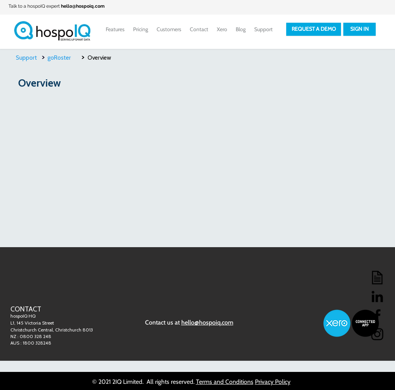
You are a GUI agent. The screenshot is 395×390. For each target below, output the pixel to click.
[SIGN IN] (359, 29)
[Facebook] (377, 315)
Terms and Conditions (224, 381)
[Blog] (377, 277)
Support (26, 57)
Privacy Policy (272, 381)
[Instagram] (377, 334)
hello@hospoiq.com (83, 6)
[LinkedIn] (377, 296)
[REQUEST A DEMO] (313, 29)
